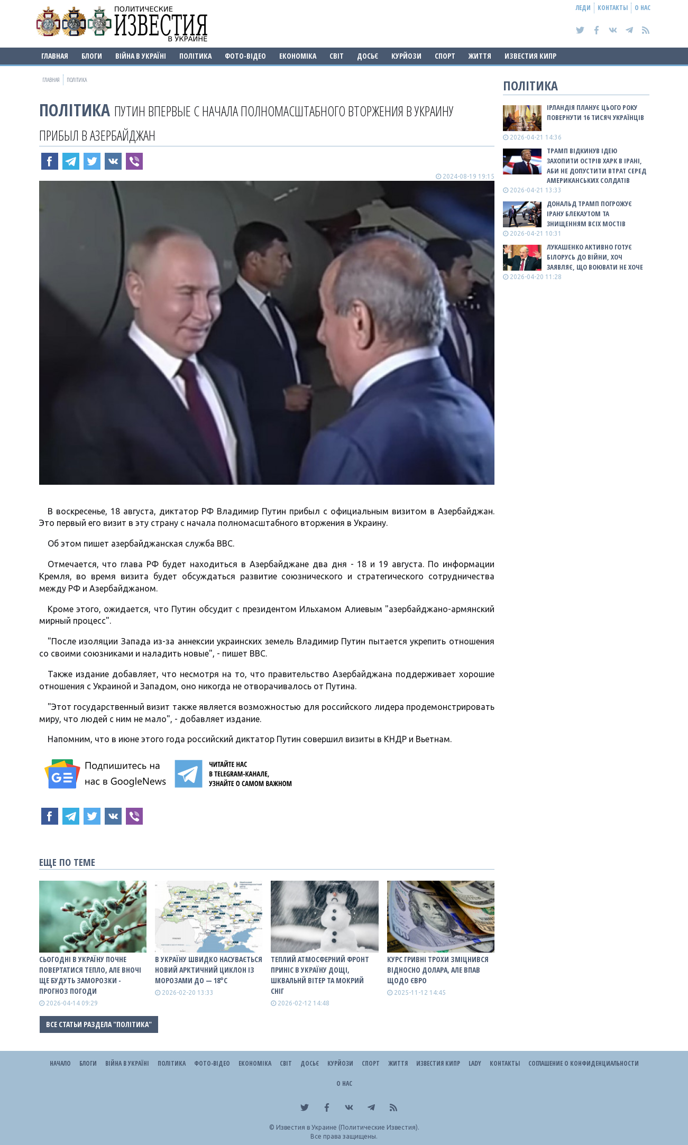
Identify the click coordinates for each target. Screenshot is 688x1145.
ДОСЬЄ (367, 56)
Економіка (297, 56)
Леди (583, 7)
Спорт (445, 56)
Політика (195, 56)
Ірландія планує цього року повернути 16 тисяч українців (595, 112)
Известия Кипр (530, 56)
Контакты (613, 7)
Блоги (91, 56)
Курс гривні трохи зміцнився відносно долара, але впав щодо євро (438, 969)
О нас (642, 7)
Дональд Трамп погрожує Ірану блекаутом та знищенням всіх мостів (589, 213)
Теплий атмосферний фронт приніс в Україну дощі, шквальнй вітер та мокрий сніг (320, 975)
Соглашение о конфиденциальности (583, 1063)
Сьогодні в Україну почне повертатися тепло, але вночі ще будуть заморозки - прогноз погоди (90, 975)
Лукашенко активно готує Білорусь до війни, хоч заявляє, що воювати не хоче (595, 257)
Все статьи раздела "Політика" (99, 1024)
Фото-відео (245, 56)
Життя (480, 56)
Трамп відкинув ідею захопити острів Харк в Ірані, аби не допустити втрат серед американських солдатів (596, 166)
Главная (54, 56)
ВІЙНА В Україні (140, 56)
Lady (475, 1063)
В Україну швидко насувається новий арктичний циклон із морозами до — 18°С (208, 969)
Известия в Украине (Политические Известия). (347, 1127)
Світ (336, 56)
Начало (60, 1063)
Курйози (406, 56)
